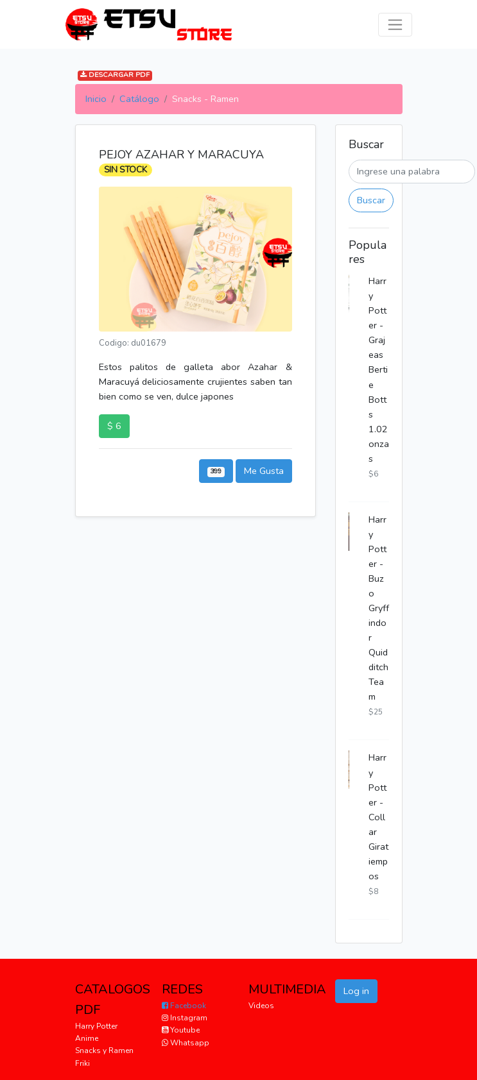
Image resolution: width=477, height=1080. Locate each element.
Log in (356, 990)
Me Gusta (264, 470)
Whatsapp (185, 1043)
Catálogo (139, 98)
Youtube (181, 1030)
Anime (86, 1038)
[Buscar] (412, 171)
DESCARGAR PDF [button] (115, 75)
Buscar (371, 200)
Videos (261, 1005)
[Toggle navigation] (395, 25)
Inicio (96, 98)
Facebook (184, 1005)
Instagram (184, 1018)
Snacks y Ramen (104, 1050)
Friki (82, 1063)
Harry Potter (96, 1026)
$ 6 (114, 425)
